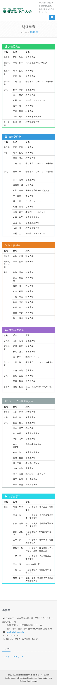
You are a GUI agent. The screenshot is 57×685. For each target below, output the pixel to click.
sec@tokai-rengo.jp (15, 632)
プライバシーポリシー (13, 656)
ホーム (24, 32)
